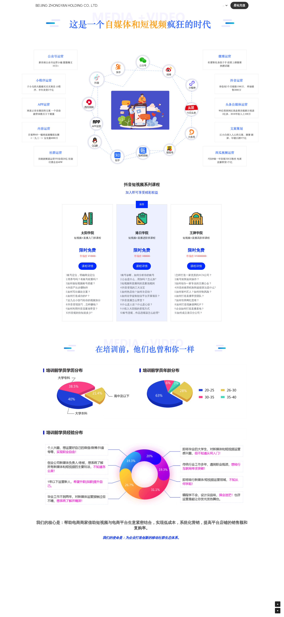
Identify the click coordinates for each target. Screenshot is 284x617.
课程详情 (87, 266)
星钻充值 (239, 5)
